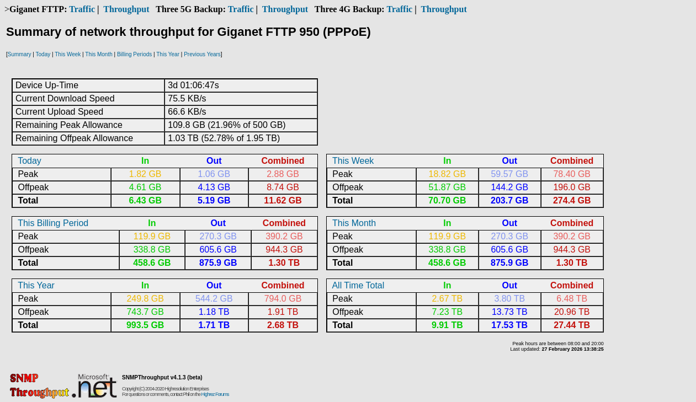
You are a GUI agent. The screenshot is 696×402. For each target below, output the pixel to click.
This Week (68, 54)
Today (43, 54)
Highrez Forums (215, 394)
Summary (19, 54)
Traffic (82, 9)
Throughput (126, 9)
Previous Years (202, 54)
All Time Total (358, 285)
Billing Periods (134, 54)
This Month (98, 54)
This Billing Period (53, 223)
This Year (167, 54)
